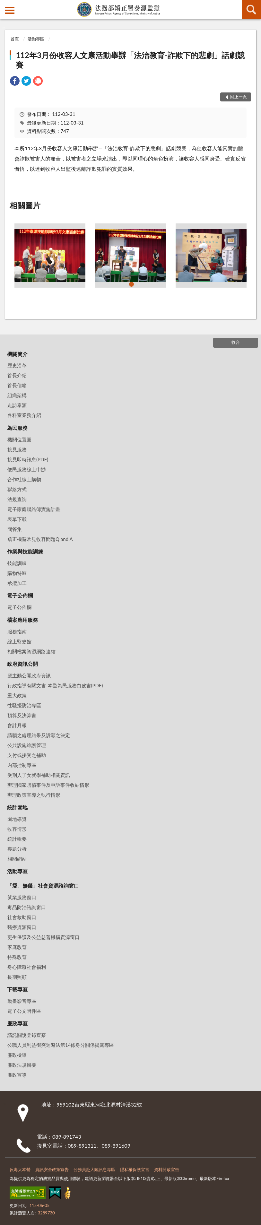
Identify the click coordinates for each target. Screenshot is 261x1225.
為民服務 (17, 428)
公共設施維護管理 (26, 745)
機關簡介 (17, 354)
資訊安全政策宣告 (52, 1169)
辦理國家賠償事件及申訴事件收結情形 (48, 785)
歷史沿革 (17, 365)
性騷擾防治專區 (24, 705)
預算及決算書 (21, 715)
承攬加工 (17, 583)
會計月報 (17, 725)
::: (5, 4)
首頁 (15, 38)
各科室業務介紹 (24, 415)
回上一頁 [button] (238, 96)
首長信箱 (17, 385)
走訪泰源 (17, 405)
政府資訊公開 (22, 664)
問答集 (14, 529)
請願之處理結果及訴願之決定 (38, 735)
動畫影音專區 (21, 1001)
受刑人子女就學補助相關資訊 (38, 775)
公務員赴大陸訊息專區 (94, 1169)
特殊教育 (17, 957)
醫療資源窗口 (21, 927)
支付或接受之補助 (26, 755)
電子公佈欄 (20, 595)
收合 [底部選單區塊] (235, 342)
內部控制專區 (21, 765)
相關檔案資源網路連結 (31, 651)
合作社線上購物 (24, 479)
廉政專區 (17, 1023)
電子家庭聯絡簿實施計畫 (33, 509)
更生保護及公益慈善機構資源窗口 (43, 937)
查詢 (251, 9)
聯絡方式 (17, 489)
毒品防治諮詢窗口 (26, 907)
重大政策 (17, 695)
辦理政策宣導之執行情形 (33, 795)
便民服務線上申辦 (26, 469)
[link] (15, 81)
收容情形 (17, 829)
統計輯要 (17, 839)
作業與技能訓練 (25, 551)
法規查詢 (17, 499)
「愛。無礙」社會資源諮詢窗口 (43, 885)
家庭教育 (17, 947)
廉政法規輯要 (21, 1065)
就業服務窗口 (21, 897)
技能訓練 (17, 563)
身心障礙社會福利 (26, 967)
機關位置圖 (19, 439)
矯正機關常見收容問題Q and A (40, 539)
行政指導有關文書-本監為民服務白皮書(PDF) (55, 685)
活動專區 (36, 38)
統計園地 (17, 807)
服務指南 (17, 631)
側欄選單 (9, 10)
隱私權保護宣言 (134, 1169)
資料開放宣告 (166, 1169)
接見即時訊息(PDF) (27, 459)
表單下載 (17, 519)
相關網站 (17, 859)
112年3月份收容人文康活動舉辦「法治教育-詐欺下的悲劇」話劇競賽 (130, 59)
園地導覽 (17, 819)
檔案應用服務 (22, 620)
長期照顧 (17, 977)
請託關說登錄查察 (26, 1035)
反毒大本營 (20, 1169)
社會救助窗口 (21, 917)
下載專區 (17, 989)
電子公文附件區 (24, 1011)
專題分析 (17, 849)
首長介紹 (17, 375)
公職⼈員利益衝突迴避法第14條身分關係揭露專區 (60, 1045)
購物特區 (17, 573)
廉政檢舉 (17, 1055)
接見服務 (17, 449)
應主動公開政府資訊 (29, 675)
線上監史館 (19, 641)
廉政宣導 (17, 1075)
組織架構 (17, 395)
